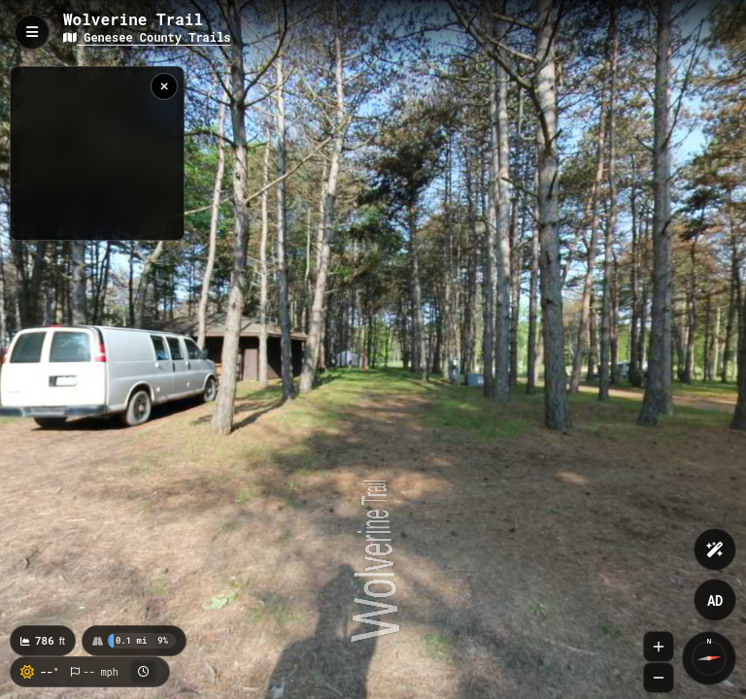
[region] (97, 153)
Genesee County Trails (146, 37)
